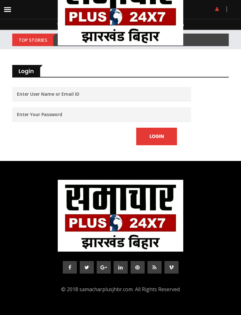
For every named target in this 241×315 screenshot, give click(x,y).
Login (156, 136)
